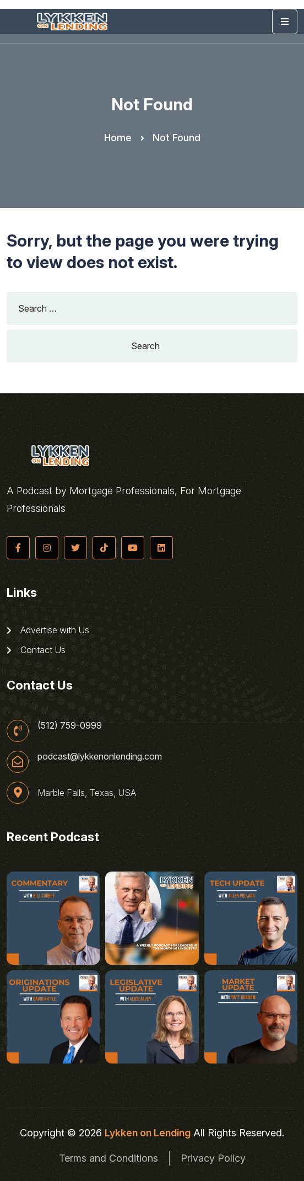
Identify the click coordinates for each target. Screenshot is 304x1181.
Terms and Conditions (108, 1158)
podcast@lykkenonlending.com (99, 756)
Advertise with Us (48, 630)
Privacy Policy (213, 1158)
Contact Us (36, 649)
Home (118, 137)
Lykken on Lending (148, 1133)
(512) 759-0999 (69, 725)
